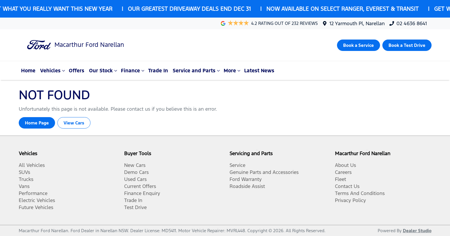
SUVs (24, 172)
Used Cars (135, 179)
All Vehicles (32, 165)
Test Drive (135, 207)
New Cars (135, 165)
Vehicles (53, 70)
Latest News (259, 70)
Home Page (37, 123)
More (233, 70)
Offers (76, 70)
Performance (33, 193)
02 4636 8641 (411, 23)
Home (28, 70)
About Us (345, 165)
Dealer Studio (417, 230)
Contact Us (347, 186)
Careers (343, 172)
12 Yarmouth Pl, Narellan (357, 23)
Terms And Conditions (360, 193)
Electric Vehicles (37, 200)
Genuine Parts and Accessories (264, 172)
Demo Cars (136, 172)
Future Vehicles (36, 207)
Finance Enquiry (142, 193)
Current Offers (140, 186)
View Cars (74, 123)
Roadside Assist (247, 186)
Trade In (158, 70)
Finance (133, 70)
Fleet (340, 179)
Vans (24, 186)
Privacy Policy (350, 200)
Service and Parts (197, 70)
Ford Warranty (246, 179)
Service (237, 165)
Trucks (26, 179)
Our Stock (104, 70)
